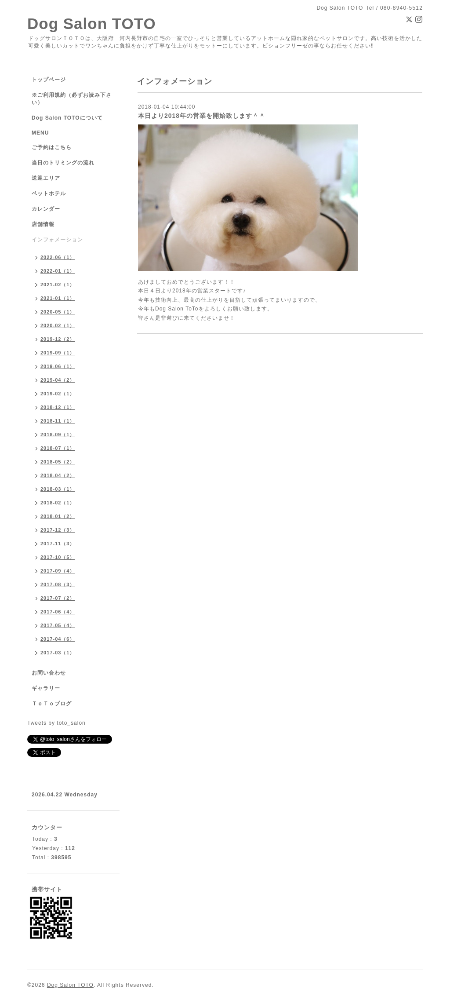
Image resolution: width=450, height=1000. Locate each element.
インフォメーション (57, 240)
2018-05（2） (57, 461)
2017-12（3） (57, 530)
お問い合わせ (49, 673)
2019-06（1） (57, 366)
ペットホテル (49, 193)
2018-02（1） (57, 502)
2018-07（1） (57, 448)
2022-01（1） (57, 271)
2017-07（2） (57, 598)
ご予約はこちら (52, 147)
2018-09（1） (57, 434)
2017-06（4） (57, 611)
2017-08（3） (57, 584)
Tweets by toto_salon (56, 723)
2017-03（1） (57, 652)
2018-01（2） (57, 516)
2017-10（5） (57, 557)
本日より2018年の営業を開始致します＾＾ (201, 115)
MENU (40, 133)
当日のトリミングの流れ (63, 163)
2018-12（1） (57, 407)
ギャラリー (46, 688)
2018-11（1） (57, 420)
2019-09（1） (57, 352)
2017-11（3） (57, 543)
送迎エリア (46, 178)
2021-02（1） (57, 284)
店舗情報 (43, 224)
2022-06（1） (57, 257)
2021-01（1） (57, 298)
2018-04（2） (57, 475)
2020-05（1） (57, 311)
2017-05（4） (57, 625)
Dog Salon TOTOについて (67, 118)
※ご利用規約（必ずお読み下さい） (72, 99)
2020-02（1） (57, 325)
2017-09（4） (57, 570)
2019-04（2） (57, 380)
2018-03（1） (57, 489)
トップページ (49, 80)
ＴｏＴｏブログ (52, 704)
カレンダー (46, 209)
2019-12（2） (57, 339)
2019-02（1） (57, 393)
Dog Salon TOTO (91, 23)
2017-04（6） (57, 639)
